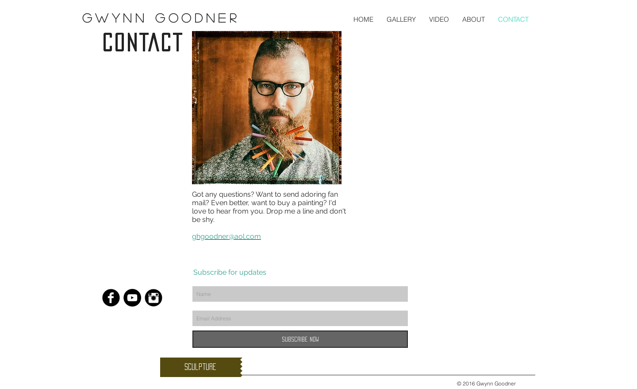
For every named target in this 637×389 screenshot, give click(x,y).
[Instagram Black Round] (153, 298)
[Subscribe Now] (300, 339)
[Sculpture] (200, 367)
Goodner (193, 18)
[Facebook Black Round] (111, 298)
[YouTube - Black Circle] (132, 298)
